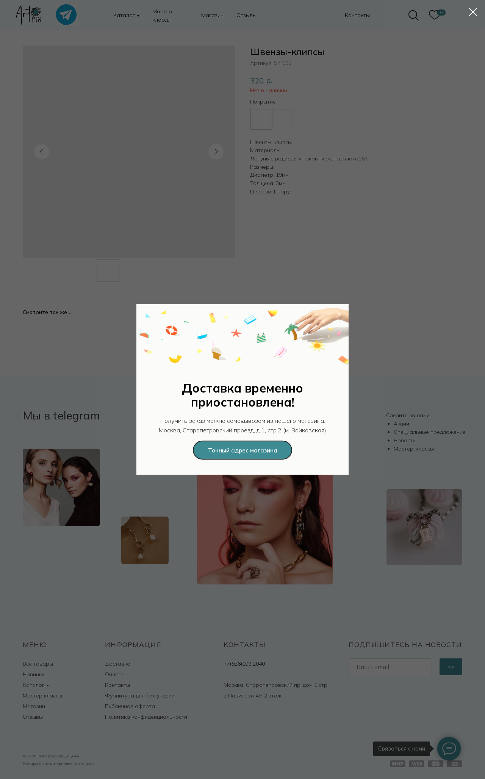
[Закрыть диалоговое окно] (473, 12)
